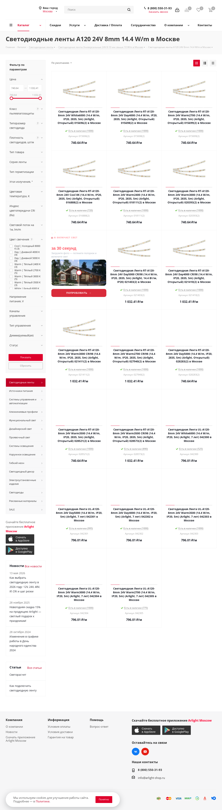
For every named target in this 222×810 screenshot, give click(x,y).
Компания (14, 720)
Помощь (96, 720)
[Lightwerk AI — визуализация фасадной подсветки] (78, 270)
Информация (58, 720)
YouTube (145, 751)
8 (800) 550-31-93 (160, 8)
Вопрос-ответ (99, 726)
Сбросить (25, 365)
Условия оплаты (59, 726)
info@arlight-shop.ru (151, 778)
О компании (14, 726)
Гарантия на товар (61, 737)
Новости (12, 732)
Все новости (33, 566)
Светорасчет (18, 674)
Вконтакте (135, 751)
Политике (42, 801)
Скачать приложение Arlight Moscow (20, 738)
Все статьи (34, 668)
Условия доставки (60, 732)
